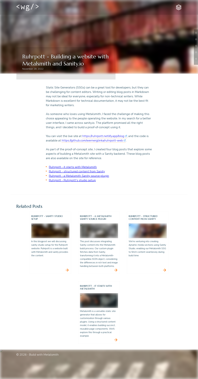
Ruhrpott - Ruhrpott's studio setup (72, 180)
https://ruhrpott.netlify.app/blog (103, 136)
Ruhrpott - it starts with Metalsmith (73, 167)
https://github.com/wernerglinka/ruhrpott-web (92, 140)
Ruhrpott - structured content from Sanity (77, 171)
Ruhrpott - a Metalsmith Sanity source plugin (79, 176)
